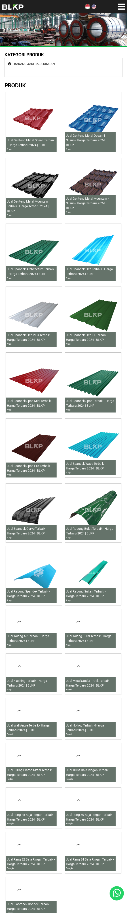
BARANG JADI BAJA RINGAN (34, 64)
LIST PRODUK (12, 40)
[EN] (94, 8)
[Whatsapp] (117, 893)
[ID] (87, 8)
